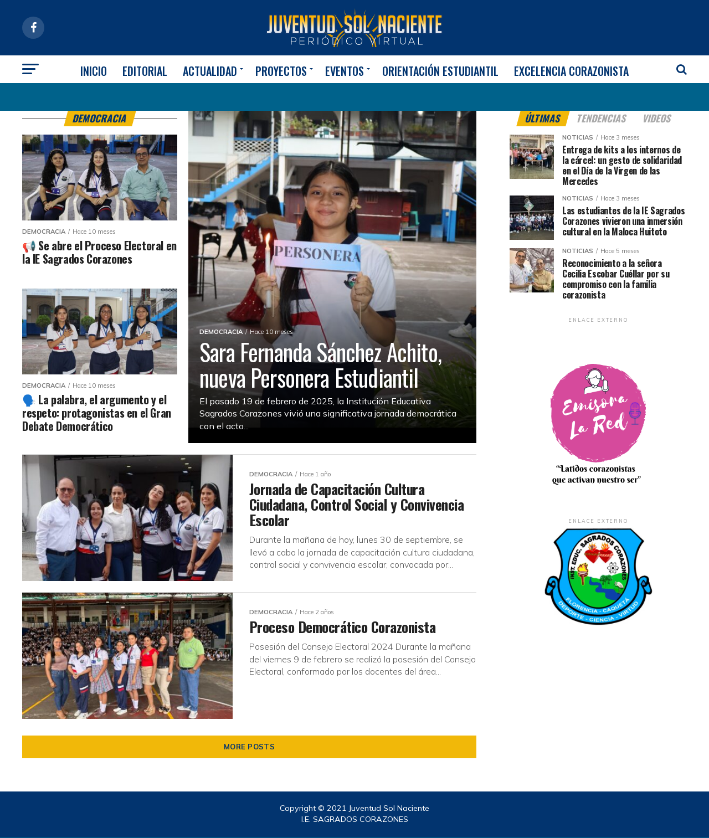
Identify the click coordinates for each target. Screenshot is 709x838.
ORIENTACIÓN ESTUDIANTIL (440, 71)
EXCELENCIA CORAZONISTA (571, 71)
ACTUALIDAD (210, 71)
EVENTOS (344, 71)
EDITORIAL (144, 71)
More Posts (249, 747)
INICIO (93, 71)
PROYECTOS (281, 71)
